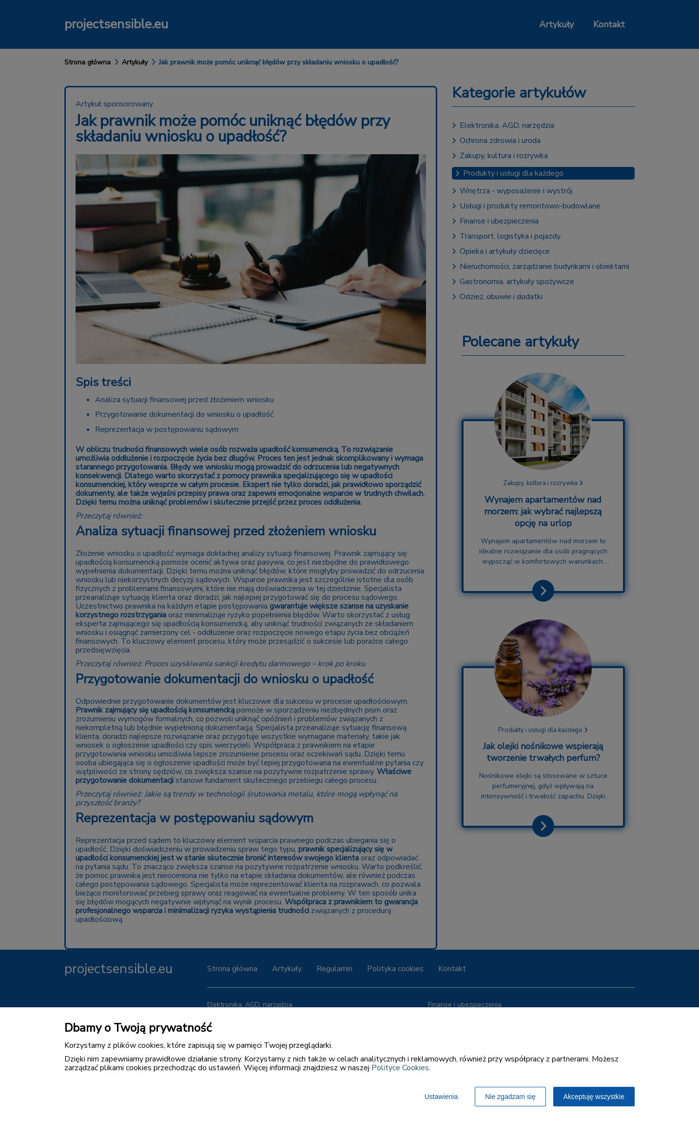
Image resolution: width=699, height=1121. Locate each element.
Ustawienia (441, 1097)
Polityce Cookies (400, 1067)
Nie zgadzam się (510, 1097)
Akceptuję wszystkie (593, 1097)
